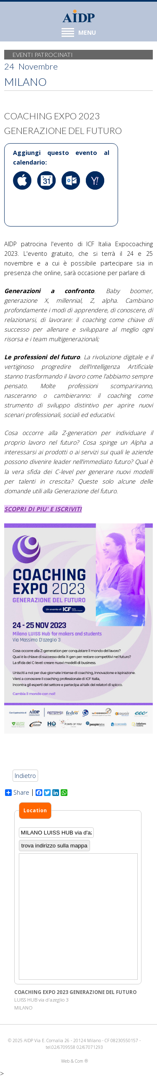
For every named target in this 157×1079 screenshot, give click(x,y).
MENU (79, 32)
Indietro (25, 776)
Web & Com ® (74, 1061)
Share (17, 792)
